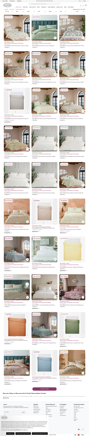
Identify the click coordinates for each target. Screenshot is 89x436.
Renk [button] (39, 11)
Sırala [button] (77, 11)
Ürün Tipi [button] (7, 11)
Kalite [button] (28, 11)
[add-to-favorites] (27, 38)
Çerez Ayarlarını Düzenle (51, 434)
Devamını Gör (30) (45, 388)
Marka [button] (50, 11)
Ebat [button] (17, 11)
